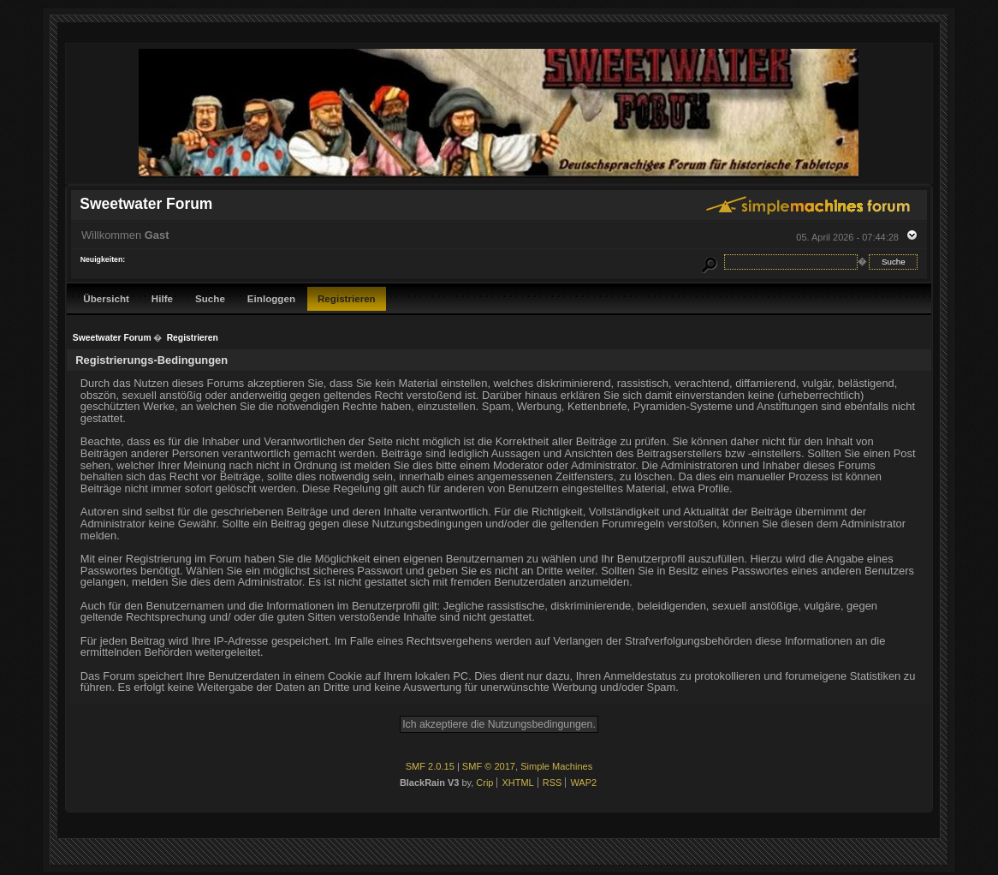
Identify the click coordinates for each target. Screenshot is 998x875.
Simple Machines (556, 766)
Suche (210, 298)
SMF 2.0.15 (430, 766)
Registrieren (347, 298)
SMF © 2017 (488, 766)
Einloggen (271, 298)
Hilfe (162, 298)
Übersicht (106, 298)
